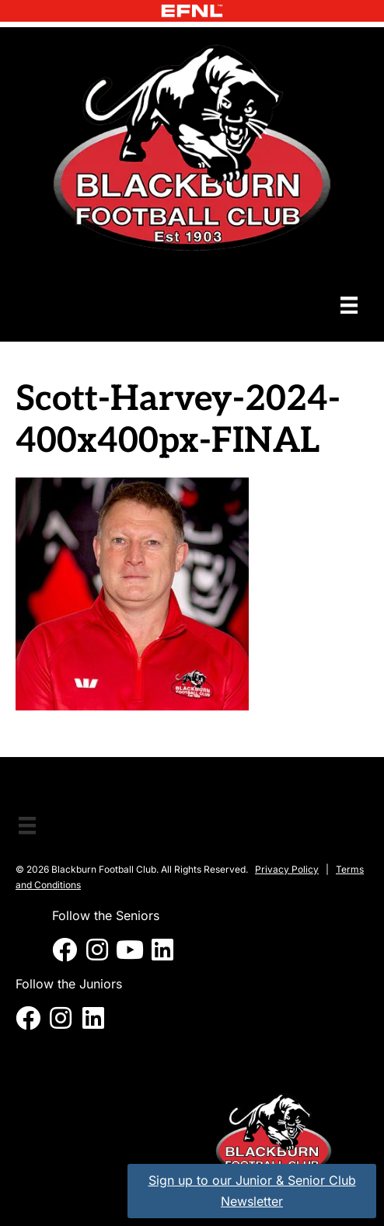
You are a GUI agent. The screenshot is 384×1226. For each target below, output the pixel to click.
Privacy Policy (287, 869)
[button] (64, 949)
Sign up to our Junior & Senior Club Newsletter (252, 1190)
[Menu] (349, 304)
